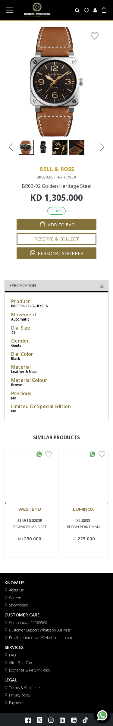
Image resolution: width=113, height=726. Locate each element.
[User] (95, 10)
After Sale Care (21, 662)
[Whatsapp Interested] (39, 453)
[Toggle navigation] (9, 9)
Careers (15, 597)
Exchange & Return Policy (29, 670)
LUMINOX (83, 509)
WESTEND (29, 509)
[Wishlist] (86, 10)
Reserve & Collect (56, 239)
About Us (16, 590)
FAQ (12, 655)
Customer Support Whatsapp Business (40, 630)
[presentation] (5, 502)
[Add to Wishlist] (48, 453)
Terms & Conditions (25, 687)
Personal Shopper (56, 253)
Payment (16, 702)
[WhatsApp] (102, 715)
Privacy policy (19, 695)
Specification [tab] (56, 285)
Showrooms (18, 605)
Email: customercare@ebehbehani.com (40, 637)
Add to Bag (61, 225)
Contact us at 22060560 (28, 622)
